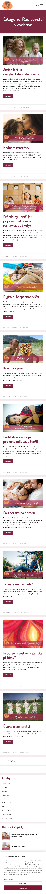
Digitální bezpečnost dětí (21, 296)
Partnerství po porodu (19, 512)
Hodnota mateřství (16, 147)
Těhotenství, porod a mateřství (10, 807)
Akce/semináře (6, 783)
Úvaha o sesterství (16, 726)
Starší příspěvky (9, 761)
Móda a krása (5, 795)
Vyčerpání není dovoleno (18, 846)
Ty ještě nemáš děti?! (18, 584)
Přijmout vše (23, 888)
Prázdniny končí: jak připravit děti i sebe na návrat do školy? (17, 221)
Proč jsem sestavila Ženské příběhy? (22, 655)
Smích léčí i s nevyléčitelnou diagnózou (21, 71)
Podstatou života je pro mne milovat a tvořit (20, 439)
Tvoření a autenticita (7, 810)
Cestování (4, 787)
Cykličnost (4, 791)
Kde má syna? (13, 368)
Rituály (4, 799)
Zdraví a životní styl (7, 818)
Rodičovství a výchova (8, 803)
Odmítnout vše (23, 883)
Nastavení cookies (8, 879)
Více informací (23, 874)
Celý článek (8, 96)
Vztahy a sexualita (6, 814)
